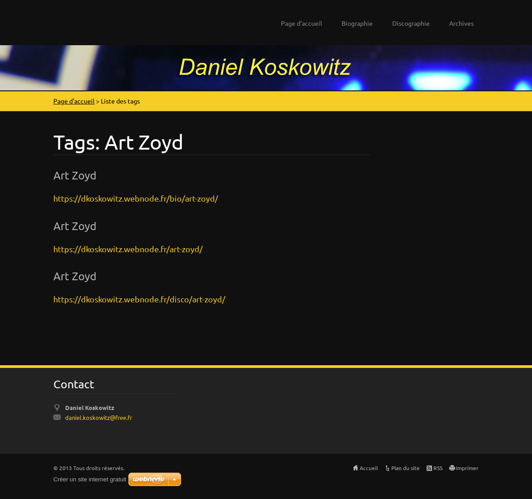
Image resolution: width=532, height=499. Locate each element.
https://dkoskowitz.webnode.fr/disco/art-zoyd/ (139, 299)
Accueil (369, 467)
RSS (437, 467)
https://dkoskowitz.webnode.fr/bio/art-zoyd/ (135, 198)
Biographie (357, 23)
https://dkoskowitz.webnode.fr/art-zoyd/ (128, 249)
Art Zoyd (74, 175)
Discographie (411, 23)
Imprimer (467, 467)
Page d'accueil (301, 23)
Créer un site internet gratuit (89, 479)
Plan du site (405, 467)
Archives (461, 23)
